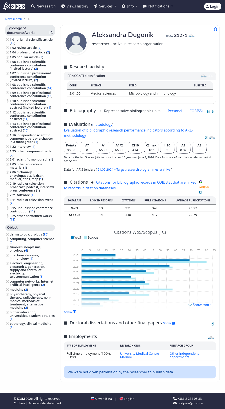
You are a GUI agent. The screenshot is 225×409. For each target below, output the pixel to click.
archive (165, 169)
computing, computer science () (32, 240)
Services (103, 6)
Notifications (156, 6)
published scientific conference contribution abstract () (28, 115)
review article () (29, 48)
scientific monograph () (35, 159)
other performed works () (31, 217)
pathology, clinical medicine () (30, 325)
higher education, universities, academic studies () (32, 315)
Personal (175, 110)
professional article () (33, 52)
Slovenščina (101, 399)
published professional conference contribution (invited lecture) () (30, 76)
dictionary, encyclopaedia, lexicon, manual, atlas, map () (27, 175)
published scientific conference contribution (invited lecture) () (28, 65)
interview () (26, 146)
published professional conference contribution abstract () (30, 127)
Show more (199, 304)
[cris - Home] (14, 6)
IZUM (21, 398)
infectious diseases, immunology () (24, 257)
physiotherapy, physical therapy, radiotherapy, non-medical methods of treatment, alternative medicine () (30, 301)
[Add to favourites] (215, 29)
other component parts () (30, 153)
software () (25, 195)
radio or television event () (31, 201)
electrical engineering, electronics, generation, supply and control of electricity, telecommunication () (27, 270)
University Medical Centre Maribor (139, 355)
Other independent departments (184, 355)
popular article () (30, 57)
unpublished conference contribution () (31, 209)
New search (43, 6)
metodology (102, 124)
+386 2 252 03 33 (187, 398)
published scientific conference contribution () (31, 86)
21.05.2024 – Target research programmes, (129, 169)
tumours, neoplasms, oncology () (25, 248)
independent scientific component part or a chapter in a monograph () (31, 138)
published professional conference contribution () (31, 94)
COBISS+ (196, 110)
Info (128, 6)
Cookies (20, 403)
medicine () (19, 289)
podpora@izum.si (188, 403)
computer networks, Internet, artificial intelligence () (32, 283)
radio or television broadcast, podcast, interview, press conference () (32, 186)
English (127, 399)
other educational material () (26, 166)
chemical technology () (27, 332)
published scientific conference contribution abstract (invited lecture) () (30, 104)
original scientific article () (31, 41)
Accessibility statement (44, 403)
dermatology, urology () (29, 234)
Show (70, 311)
